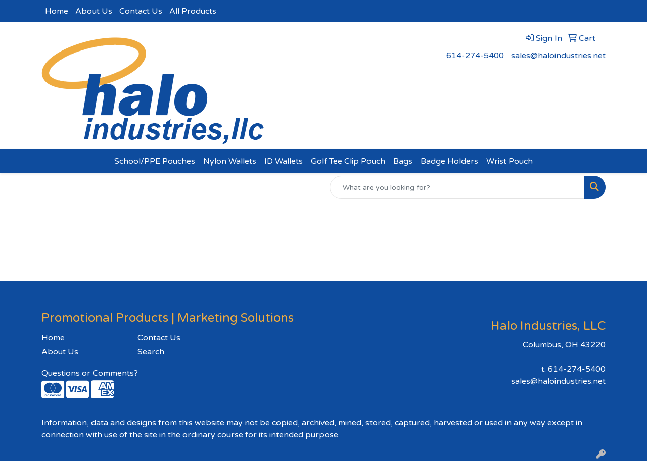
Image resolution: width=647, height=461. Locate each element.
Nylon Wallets (229, 161)
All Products (192, 11)
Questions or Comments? (89, 373)
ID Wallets (283, 161)
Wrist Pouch (509, 161)
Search (150, 352)
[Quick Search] (457, 187)
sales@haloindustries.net (558, 55)
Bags (402, 161)
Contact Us (140, 11)
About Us (93, 11)
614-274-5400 (475, 55)
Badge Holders (449, 161)
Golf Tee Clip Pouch (348, 161)
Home (56, 11)
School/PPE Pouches (154, 161)
